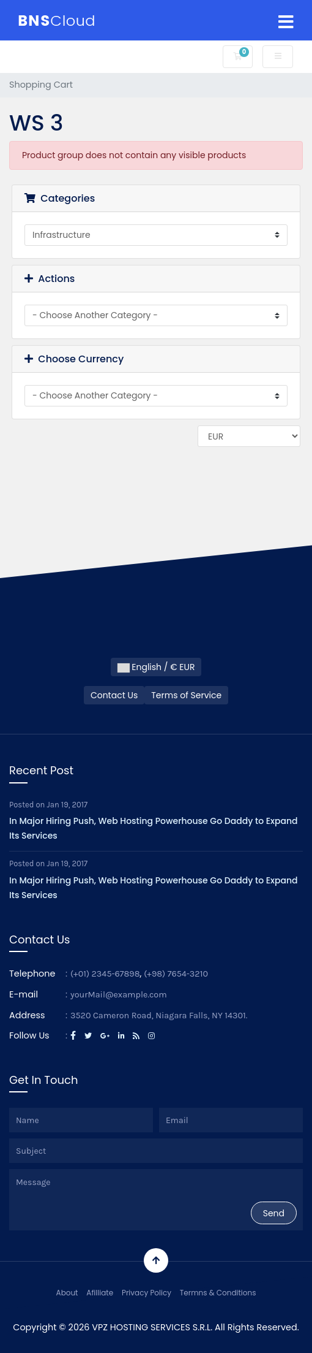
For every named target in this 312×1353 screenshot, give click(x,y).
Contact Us (114, 695)
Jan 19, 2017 (67, 804)
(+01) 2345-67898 (105, 974)
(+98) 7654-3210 (176, 974)
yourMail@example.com (118, 994)
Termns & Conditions (218, 1292)
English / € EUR (156, 667)
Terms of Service (186, 695)
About (67, 1292)
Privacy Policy (146, 1292)
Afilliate (99, 1292)
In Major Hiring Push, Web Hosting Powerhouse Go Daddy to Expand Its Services (153, 828)
